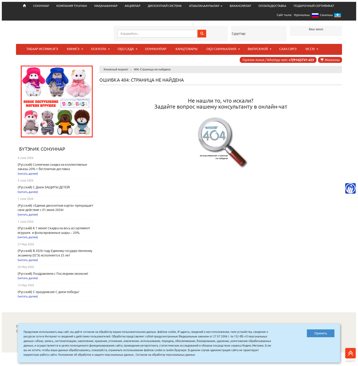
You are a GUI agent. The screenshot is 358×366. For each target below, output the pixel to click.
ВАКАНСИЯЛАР (240, 6)
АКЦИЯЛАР (132, 6)
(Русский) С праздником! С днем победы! (48, 292)
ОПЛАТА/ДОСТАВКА (272, 6)
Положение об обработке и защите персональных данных (96, 354)
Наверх (350, 355)
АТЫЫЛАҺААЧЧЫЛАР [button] (205, 6)
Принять (320, 333)
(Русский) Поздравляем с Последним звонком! (53, 273)
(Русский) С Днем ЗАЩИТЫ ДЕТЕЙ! (44, 187)
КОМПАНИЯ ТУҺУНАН (71, 6)
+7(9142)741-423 (301, 60)
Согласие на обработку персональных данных (165, 354)
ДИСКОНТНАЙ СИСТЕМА (165, 6)
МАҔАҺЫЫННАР (106, 6)
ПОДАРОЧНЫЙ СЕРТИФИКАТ (314, 6)
